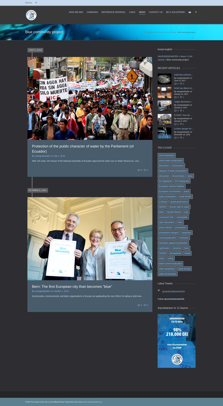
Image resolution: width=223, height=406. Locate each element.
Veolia (187, 253)
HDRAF (162, 207)
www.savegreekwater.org (92, 402)
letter (161, 212)
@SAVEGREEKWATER (173, 291)
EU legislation (165, 181)
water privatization (167, 274)
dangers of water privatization (173, 171)
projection (186, 232)
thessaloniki (175, 253)
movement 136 (166, 217)
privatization (180, 227)
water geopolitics (167, 268)
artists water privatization (170, 160)
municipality (182, 217)
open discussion (166, 222)
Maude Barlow (174, 212)
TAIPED (163, 253)
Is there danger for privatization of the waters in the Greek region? (184, 128)
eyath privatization (167, 196)
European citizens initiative (171, 186)
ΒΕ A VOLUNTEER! (175, 12)
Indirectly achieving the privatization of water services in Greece (184, 75)
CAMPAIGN (92, 12)
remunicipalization (167, 238)
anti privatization (166, 155)
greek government (179, 201)
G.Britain (163, 201)
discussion (164, 176)
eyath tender (185, 196)
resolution (184, 238)
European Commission (170, 191)
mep (186, 212)
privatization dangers (169, 232)
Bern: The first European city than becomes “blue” (72, 286)
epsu (190, 176)
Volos (161, 258)
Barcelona (164, 165)
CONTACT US (156, 12)
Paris (180, 222)
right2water (164, 248)
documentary (178, 176)
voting (170, 258)
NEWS (142, 12)
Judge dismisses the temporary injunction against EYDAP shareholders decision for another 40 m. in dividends (184, 101)
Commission (178, 165)
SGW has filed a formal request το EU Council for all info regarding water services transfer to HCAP (184, 88)
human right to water (179, 207)
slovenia (177, 248)
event (186, 191)
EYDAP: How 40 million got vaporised (184, 115)
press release (165, 227)
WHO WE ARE (76, 12)
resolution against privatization (173, 243)
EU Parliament (182, 181)
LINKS (132, 12)
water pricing (184, 268)
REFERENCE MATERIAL (114, 12)
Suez (186, 248)
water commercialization (170, 263)
